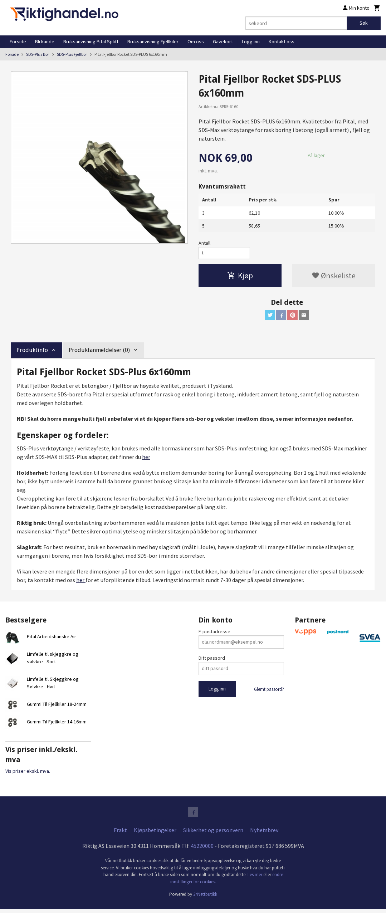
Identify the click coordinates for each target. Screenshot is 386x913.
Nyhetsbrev (264, 834)
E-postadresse (214, 634)
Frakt (120, 834)
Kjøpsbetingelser (155, 834)
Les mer (255, 879)
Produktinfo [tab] (32, 353)
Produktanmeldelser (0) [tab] (99, 353)
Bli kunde (44, 41)
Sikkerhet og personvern (213, 834)
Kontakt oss (281, 41)
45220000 (202, 850)
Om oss (195, 41)
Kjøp (240, 277)
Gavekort (223, 41)
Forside (18, 41)
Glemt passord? (269, 692)
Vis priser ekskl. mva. (27, 774)
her (146, 460)
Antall (204, 243)
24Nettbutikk (205, 899)
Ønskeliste (334, 277)
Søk (364, 23)
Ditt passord (212, 661)
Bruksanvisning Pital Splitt (90, 41)
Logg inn (251, 41)
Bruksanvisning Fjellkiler (153, 41)
